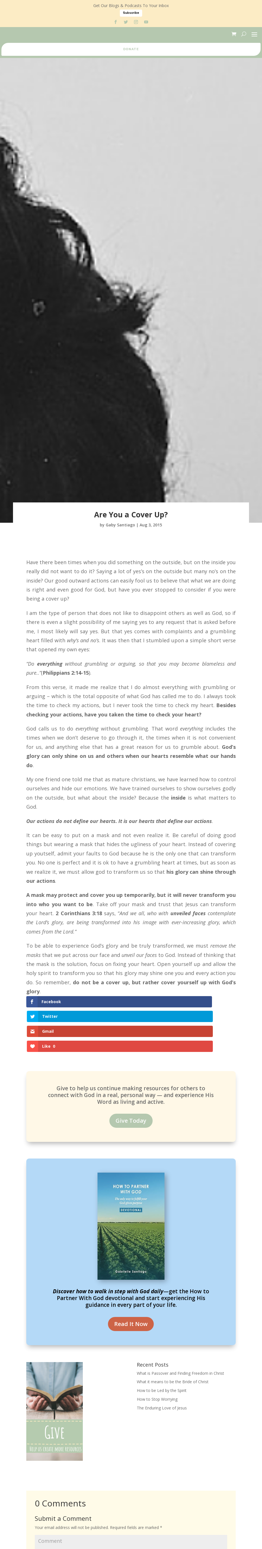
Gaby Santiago (120, 525)
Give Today (131, 1076)
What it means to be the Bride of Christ (173, 1337)
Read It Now (131, 1279)
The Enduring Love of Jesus (162, 1363)
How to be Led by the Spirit (162, 1346)
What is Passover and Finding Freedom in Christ (180, 1328)
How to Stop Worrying (157, 1354)
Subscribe (131, 13)
